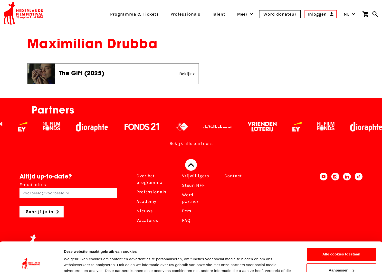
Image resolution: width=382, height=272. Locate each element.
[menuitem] (242, 14)
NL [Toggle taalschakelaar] (349, 14)
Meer (242, 14)
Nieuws (144, 211)
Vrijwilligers (195, 175)
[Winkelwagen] (365, 14)
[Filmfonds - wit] (56, 126)
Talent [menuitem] (218, 14)
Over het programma (149, 179)
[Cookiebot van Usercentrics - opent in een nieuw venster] (31, 262)
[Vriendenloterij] (267, 126)
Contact (233, 175)
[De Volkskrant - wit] (223, 126)
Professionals (151, 192)
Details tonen (75, 262)
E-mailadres (68, 190)
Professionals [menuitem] (186, 14)
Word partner (190, 198)
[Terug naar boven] (191, 165)
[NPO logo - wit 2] (187, 126)
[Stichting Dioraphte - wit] (97, 126)
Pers (186, 211)
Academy (146, 201)
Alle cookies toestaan (341, 227)
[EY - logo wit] (27, 126)
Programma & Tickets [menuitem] (134, 14)
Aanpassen (341, 242)
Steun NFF (193, 185)
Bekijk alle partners (191, 143)
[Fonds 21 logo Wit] (146, 126)
